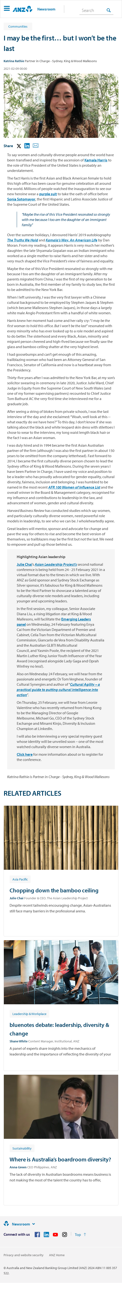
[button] (7, 9)
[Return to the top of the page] (80, 1234)
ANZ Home (57, 1255)
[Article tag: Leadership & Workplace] (29, 1013)
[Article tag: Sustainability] (22, 1148)
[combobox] (96, 10)
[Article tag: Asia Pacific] (20, 879)
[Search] (96, 10)
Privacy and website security (24, 1255)
